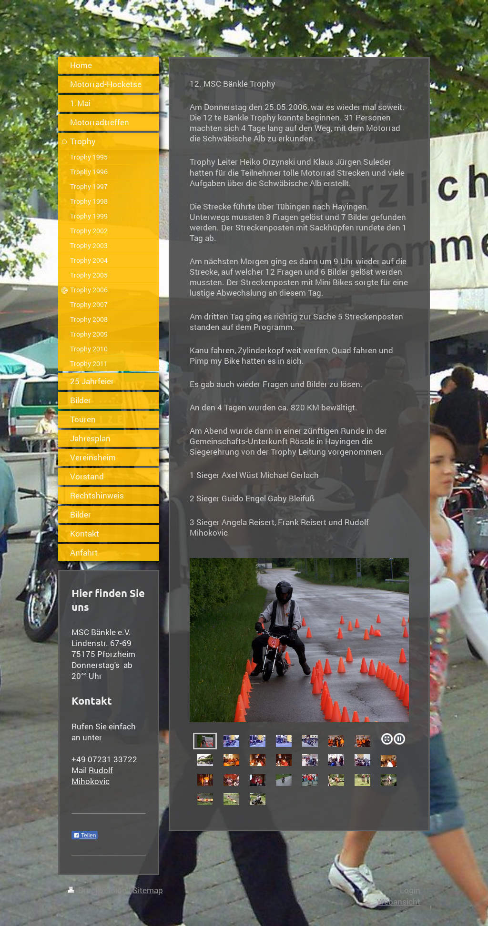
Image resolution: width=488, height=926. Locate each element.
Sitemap (147, 890)
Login (410, 890)
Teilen (84, 835)
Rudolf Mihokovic (92, 776)
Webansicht (398, 901)
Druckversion (98, 890)
